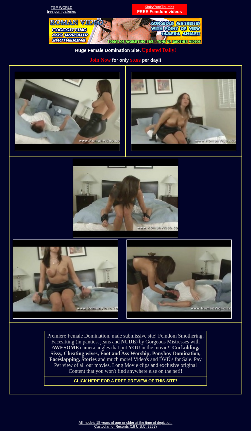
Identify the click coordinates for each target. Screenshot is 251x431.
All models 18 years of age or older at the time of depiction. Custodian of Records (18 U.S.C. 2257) (126, 424)
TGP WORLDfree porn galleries (61, 9)
